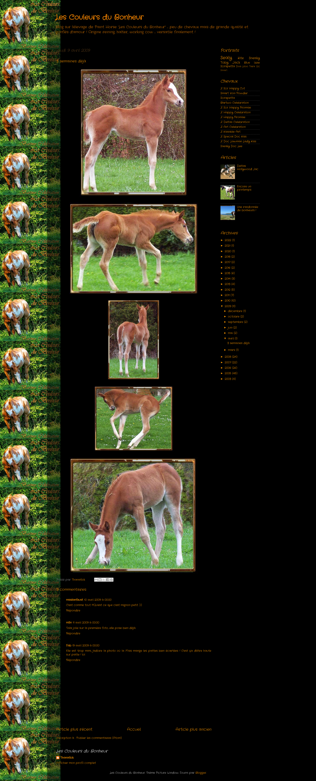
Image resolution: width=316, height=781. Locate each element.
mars (232, 350)
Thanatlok (67, 758)
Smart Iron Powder (234, 93)
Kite (241, 58)
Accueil (134, 729)
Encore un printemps (244, 188)
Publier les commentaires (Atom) (99, 738)
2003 (228, 379)
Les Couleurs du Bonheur (99, 17)
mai (231, 333)
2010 (228, 301)
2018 (228, 257)
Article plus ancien (193, 729)
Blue (247, 63)
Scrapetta (227, 66)
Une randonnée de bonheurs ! (247, 208)
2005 (228, 373)
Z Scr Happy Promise (235, 108)
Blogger (200, 773)
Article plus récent (74, 729)
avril (231, 338)
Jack (236, 62)
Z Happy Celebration (235, 112)
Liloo (245, 66)
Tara (252, 66)
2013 (228, 284)
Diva (238, 66)
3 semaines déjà (238, 343)
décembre (235, 311)
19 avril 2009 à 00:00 (85, 646)
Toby (224, 62)
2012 (228, 290)
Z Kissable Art (230, 132)
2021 (228, 246)
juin (230, 328)
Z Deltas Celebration (235, 122)
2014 (228, 279)
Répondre (73, 610)
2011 (228, 295)
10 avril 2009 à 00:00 (97, 600)
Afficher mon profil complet (76, 763)
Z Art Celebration (233, 127)
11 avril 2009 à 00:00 (86, 623)
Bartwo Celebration (234, 103)
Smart (223, 70)
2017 (228, 262)
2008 (228, 357)
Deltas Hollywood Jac (247, 167)
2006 (228, 368)
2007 (228, 362)
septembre (236, 322)
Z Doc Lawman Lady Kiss (238, 141)
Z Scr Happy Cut (232, 88)
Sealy (226, 58)
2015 (228, 273)
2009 (228, 306)
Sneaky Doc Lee (231, 146)
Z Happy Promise (232, 117)
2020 (228, 251)
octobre (234, 317)
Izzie (257, 63)
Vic (258, 66)
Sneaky (254, 58)
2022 (228, 240)
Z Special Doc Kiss (233, 137)
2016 (228, 268)
